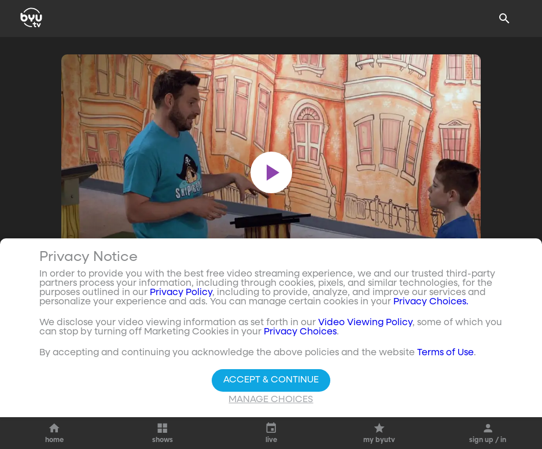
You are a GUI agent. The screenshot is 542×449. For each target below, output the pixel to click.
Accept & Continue (271, 380)
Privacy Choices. (431, 302)
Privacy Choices (300, 332)
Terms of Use (445, 353)
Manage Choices (270, 399)
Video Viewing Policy (365, 322)
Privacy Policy (181, 292)
